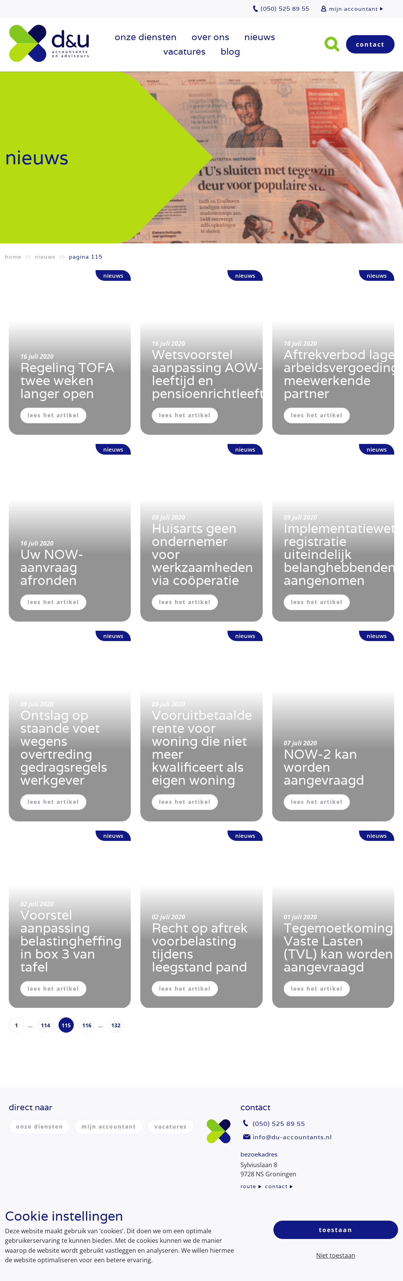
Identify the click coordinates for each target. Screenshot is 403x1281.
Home (13, 256)
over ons (210, 37)
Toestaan (336, 1230)
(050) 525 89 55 (279, 1124)
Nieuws (259, 37)
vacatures (184, 51)
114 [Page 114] (45, 1025)
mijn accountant (353, 8)
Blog (230, 51)
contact (276, 1186)
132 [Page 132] (115, 1025)
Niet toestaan (335, 1255)
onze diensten (146, 37)
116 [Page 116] (86, 1025)
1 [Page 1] (16, 1025)
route (248, 1186)
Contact (370, 44)
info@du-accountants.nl (292, 1137)
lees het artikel (53, 415)
